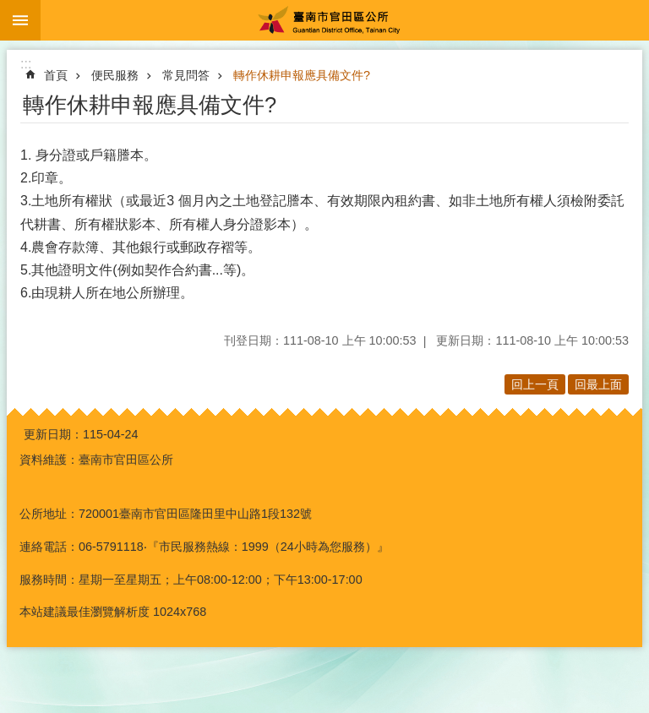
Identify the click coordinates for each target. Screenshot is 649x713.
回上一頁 (535, 384)
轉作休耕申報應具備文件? (301, 75)
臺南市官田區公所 (345, 20)
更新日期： (53, 434)
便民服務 (115, 75)
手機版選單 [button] (20, 20)
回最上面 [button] (598, 384)
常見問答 (186, 75)
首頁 (56, 75)
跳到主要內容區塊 (8, 8)
